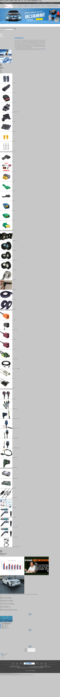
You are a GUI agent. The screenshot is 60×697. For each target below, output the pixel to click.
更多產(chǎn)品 (2, 151)
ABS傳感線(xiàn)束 (14, 408)
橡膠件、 (7, 28)
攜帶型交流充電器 (15, 497)
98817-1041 (14, 161)
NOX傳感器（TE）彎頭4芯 (16, 418)
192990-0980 (14, 121)
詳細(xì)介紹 (44, 49)
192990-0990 (14, 131)
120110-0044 (14, 82)
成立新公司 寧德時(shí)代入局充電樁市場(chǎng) (6, 594)
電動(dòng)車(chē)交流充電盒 (16, 546)
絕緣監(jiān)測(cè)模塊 (15, 478)
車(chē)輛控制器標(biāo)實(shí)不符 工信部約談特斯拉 (6, 600)
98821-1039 (14, 200)
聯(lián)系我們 (46, 663)
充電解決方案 (14, 507)
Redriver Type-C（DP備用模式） (16, 368)
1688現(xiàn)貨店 (13, 28)
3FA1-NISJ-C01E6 (15, 339)
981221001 (14, 171)
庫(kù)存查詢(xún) (41, 663)
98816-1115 (14, 210)
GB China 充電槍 (15, 517)
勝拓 (0, 70)
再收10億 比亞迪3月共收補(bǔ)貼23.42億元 (5, 606)
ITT (0, 69)
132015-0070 (14, 92)
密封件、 (9, 28)
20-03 (0, 596)
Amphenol (1, 71)
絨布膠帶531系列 (15, 240)
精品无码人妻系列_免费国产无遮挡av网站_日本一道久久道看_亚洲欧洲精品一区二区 (21, 0)
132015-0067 (14, 102)
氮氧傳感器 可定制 (15, 457)
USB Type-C (14, 378)
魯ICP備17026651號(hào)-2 (25, 666)
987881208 (14, 181)
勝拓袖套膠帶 (14, 289)
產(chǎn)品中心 (17, 663)
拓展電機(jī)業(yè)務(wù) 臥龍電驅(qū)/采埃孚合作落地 (18, 594)
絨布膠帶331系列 (15, 250)
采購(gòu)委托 (1, 56)
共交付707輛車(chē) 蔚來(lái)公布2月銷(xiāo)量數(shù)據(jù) (7, 603)
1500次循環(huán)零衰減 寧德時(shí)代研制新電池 (31, 594)
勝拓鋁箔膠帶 (14, 279)
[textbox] (6, 29)
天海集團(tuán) (3, 655)
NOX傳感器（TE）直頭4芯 (16, 428)
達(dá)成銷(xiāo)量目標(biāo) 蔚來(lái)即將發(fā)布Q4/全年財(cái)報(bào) (8, 609)
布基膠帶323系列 (15, 260)
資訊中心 (37, 663)
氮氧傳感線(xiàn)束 (15, 467)
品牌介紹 (21, 663)
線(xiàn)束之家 (6, 653)
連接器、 (4, 28)
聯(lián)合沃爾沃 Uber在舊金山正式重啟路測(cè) (6, 597)
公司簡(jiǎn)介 (13, 663)
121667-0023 (14, 141)
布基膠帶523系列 (15, 299)
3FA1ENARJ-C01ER (15, 329)
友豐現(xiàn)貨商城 (3, 654)
